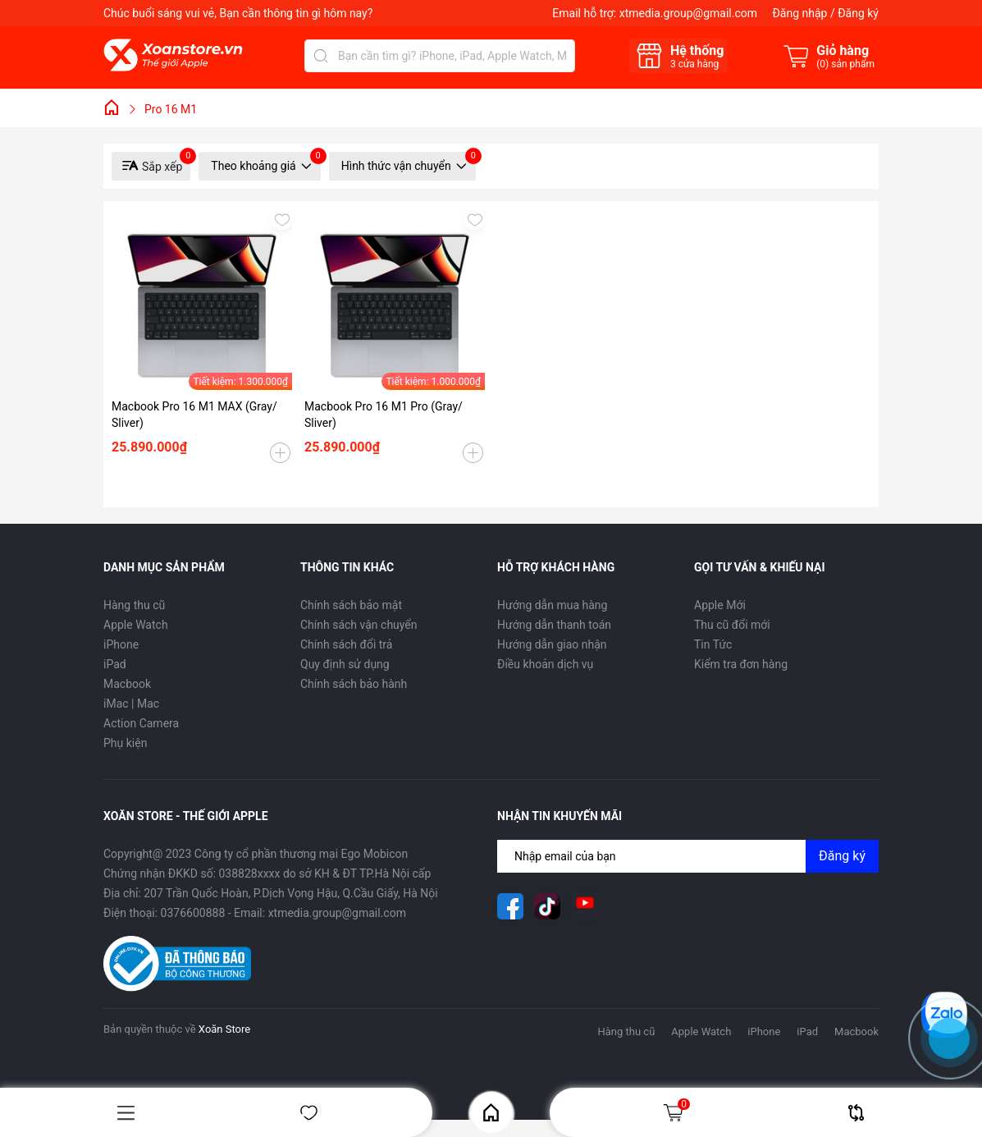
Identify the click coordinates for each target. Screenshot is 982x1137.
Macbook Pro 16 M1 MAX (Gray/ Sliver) (194, 414)
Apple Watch (135, 624)
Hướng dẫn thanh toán (554, 624)
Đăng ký (858, 13)
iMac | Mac (131, 703)
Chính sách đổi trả (346, 644)
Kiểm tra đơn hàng (741, 664)
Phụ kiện (125, 743)
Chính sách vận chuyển (359, 624)
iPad (114, 664)
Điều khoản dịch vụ (545, 664)
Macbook (127, 683)
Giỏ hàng (676, 1112)
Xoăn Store (224, 1029)
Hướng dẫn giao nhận (552, 644)
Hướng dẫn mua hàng (552, 605)
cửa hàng (694, 64)
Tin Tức (713, 644)
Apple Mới (720, 605)
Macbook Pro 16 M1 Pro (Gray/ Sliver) (383, 414)
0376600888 (193, 912)
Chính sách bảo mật (351, 605)
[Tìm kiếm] (320, 55)
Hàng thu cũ (134, 605)
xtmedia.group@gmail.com (688, 13)
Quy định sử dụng (345, 664)
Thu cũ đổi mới (732, 624)
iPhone (121, 644)
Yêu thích (308, 1112)
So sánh (856, 1112)
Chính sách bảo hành (353, 683)
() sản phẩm (845, 64)
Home (491, 1112)
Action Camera (141, 723)
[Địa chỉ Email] (688, 856)
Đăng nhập (799, 13)
